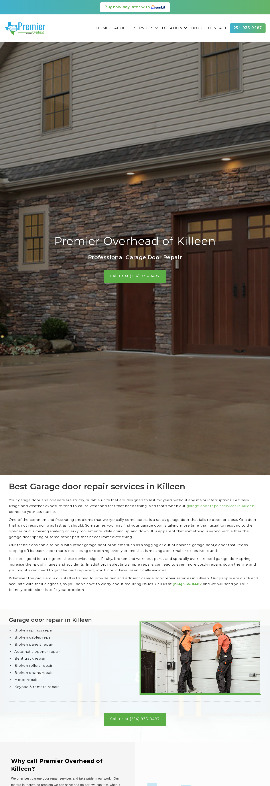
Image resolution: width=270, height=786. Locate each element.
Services (144, 28)
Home (102, 28)
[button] (156, 28)
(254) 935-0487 (217, 584)
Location (172, 28)
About (121, 28)
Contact (217, 28)
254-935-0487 (248, 28)
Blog (197, 28)
